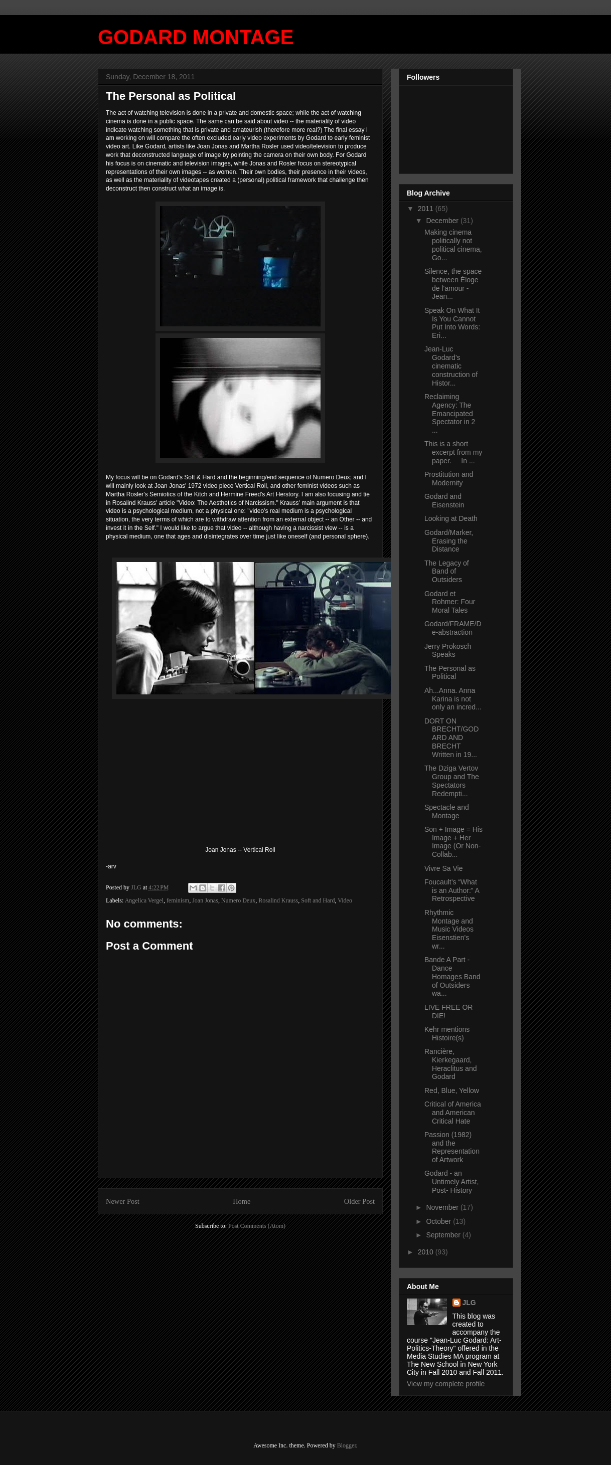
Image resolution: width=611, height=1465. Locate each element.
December (443, 221)
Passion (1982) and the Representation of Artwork (452, 1147)
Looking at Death (451, 518)
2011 (426, 209)
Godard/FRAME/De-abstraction (453, 628)
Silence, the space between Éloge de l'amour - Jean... (453, 283)
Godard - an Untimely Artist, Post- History (451, 1181)
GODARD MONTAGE (195, 37)
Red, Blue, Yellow (451, 1090)
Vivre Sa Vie (443, 868)
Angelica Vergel (144, 900)
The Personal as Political (450, 672)
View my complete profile (446, 1384)
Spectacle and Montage (446, 811)
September (444, 1235)
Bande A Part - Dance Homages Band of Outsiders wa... (452, 976)
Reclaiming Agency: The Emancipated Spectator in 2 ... (449, 413)
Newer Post (122, 1201)
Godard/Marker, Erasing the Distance (448, 541)
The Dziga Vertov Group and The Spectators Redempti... (451, 780)
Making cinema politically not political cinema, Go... (453, 244)
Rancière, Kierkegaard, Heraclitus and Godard (450, 1063)
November (443, 1207)
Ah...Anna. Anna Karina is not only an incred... (453, 698)
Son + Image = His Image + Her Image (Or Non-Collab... (453, 841)
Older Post (359, 1201)
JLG (469, 1303)
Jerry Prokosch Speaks (447, 650)
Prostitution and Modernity (448, 478)
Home (241, 1201)
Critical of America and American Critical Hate (452, 1112)
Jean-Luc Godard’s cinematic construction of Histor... (451, 366)
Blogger (346, 1445)
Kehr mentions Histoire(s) (447, 1033)
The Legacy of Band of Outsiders (446, 571)
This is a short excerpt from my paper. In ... (453, 452)
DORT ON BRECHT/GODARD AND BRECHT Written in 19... (451, 738)
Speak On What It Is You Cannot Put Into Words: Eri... (452, 322)
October (439, 1221)
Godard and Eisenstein (444, 500)
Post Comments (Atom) (256, 1225)
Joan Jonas (205, 900)
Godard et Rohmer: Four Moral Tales (449, 602)
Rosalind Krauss (278, 900)
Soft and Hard (318, 900)
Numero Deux (238, 900)
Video (345, 900)
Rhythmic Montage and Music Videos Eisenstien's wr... (449, 929)
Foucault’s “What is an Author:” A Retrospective (451, 890)
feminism (178, 900)
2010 (426, 1252)
